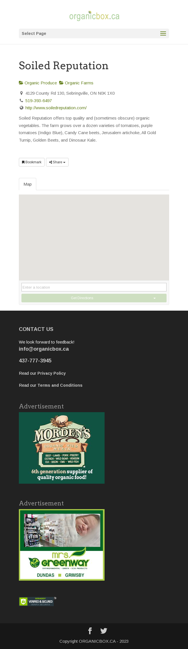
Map (27, 184)
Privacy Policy (51, 373)
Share (57, 162)
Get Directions (82, 298)
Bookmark (31, 162)
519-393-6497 (38, 100)
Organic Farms (76, 82)
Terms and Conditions (60, 385)
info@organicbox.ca (44, 349)
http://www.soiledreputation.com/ (56, 107)
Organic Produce (38, 82)
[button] (94, 232)
